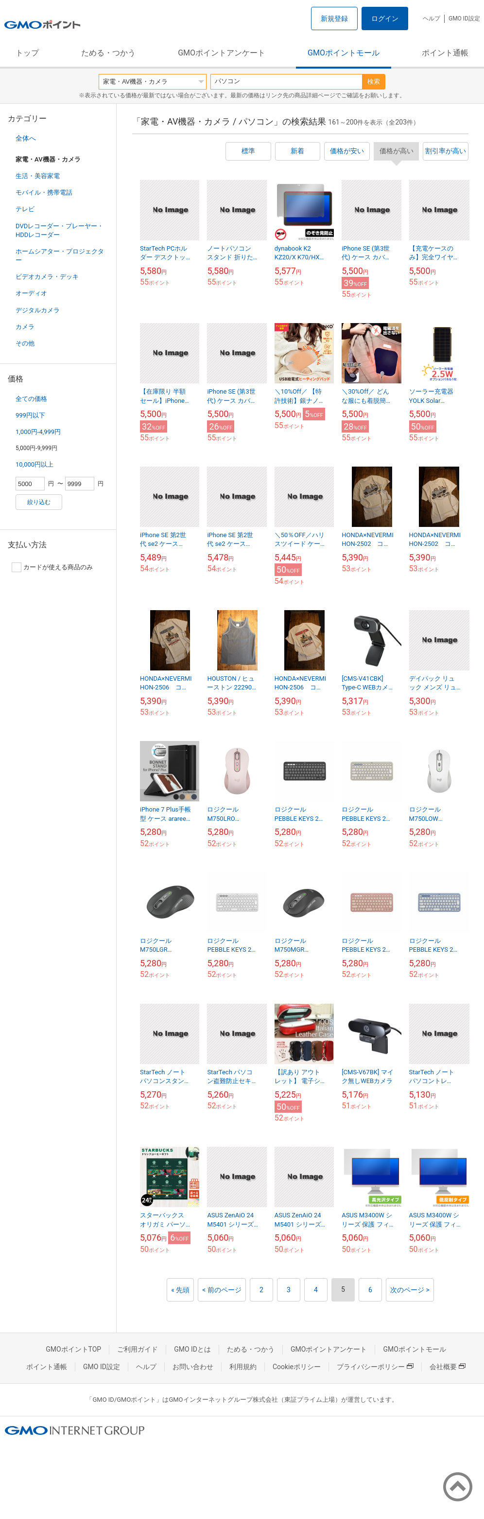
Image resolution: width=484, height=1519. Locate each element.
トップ (27, 52)
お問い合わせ (193, 1367)
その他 (25, 343)
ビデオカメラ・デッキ (47, 276)
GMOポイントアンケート (221, 52)
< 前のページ (222, 1290)
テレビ (25, 209)
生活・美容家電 (38, 176)
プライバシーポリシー (375, 1367)
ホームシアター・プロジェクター (60, 256)
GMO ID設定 (464, 18)
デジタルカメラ (38, 310)
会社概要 (448, 1367)
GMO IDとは (192, 1349)
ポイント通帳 (445, 52)
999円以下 (30, 415)
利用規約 (243, 1367)
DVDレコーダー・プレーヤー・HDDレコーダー (60, 230)
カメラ (25, 326)
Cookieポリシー (297, 1367)
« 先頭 (180, 1290)
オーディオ (31, 293)
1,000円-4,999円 (38, 431)
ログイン (384, 18)
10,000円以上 (34, 464)
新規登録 (334, 18)
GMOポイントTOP (73, 1349)
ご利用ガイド (137, 1349)
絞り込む (39, 502)
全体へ (26, 138)
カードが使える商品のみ (52, 567)
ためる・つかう (108, 52)
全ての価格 (31, 398)
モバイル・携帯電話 (44, 192)
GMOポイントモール (344, 52)
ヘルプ (431, 18)
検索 (373, 81)
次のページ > (410, 1290)
